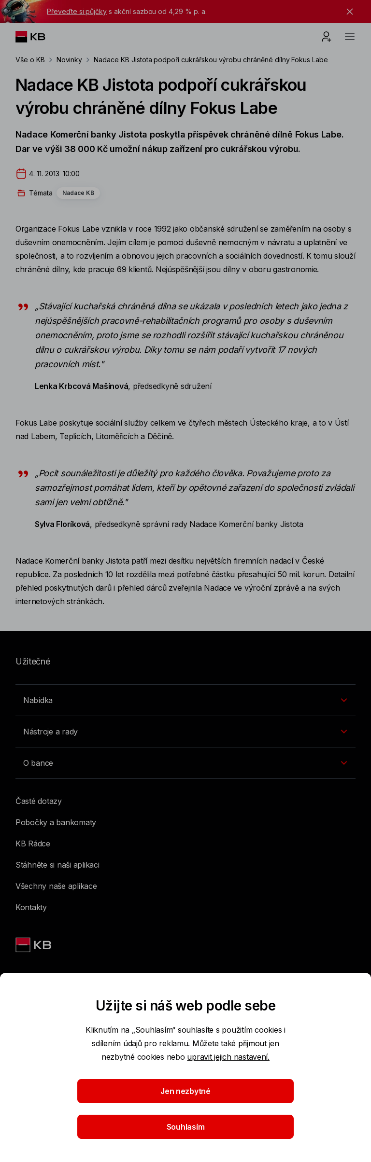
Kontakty (31, 907)
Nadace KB (78, 192)
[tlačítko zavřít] (347, 11)
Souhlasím (186, 1127)
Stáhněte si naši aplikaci (57, 865)
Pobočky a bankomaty (55, 822)
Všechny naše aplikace (56, 886)
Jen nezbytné (185, 1091)
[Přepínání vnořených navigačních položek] (185, 700)
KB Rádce (32, 843)
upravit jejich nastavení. (228, 1057)
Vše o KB (30, 59)
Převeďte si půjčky (77, 11)
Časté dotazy (38, 801)
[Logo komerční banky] (37, 36)
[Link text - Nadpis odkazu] (34, 945)
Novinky (70, 59)
